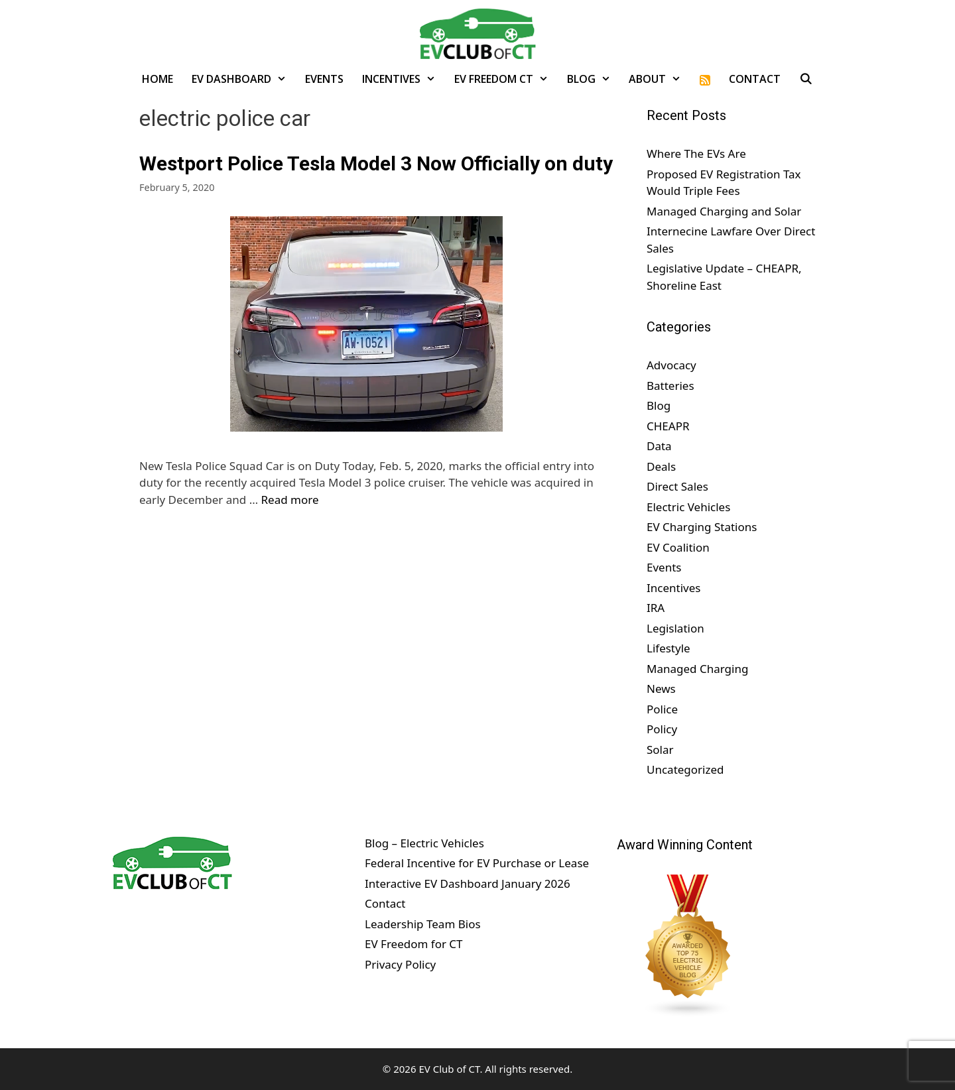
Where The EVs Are (696, 153)
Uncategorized (685, 769)
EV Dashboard (244, 79)
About (659, 79)
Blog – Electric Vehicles (424, 843)
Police (662, 709)
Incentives (403, 79)
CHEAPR (668, 426)
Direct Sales (677, 486)
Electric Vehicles (688, 507)
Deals (661, 466)
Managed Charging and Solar (724, 211)
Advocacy (671, 365)
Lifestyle (668, 648)
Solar (660, 749)
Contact (755, 79)
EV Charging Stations (702, 526)
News (661, 688)
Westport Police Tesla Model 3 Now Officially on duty (376, 163)
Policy (662, 729)
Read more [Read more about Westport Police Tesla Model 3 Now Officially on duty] (290, 499)
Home (157, 79)
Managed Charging (697, 668)
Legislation (675, 628)
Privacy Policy (400, 964)
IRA (656, 607)
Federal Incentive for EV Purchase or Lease (477, 863)
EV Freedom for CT (414, 943)
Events (324, 79)
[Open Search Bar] (806, 79)
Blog (593, 79)
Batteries (670, 385)
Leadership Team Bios (423, 924)
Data (659, 446)
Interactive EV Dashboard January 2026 (467, 883)
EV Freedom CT (506, 79)
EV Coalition (678, 547)
